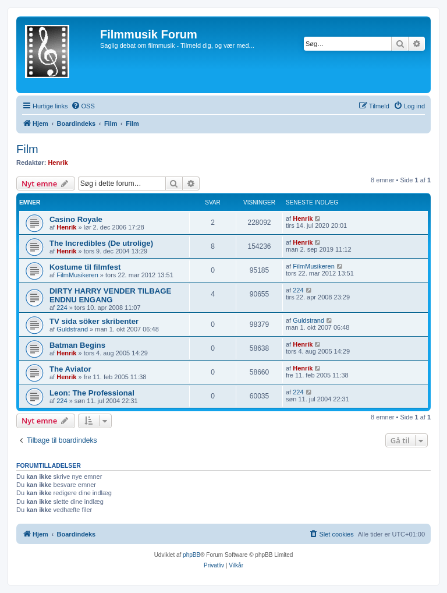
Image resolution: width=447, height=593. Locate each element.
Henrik (58, 162)
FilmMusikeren (77, 274)
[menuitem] (83, 106)
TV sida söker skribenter (94, 321)
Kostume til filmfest (84, 267)
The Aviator (70, 369)
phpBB (191, 555)
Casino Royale (75, 219)
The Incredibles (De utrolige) (101, 243)
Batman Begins (77, 345)
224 (61, 307)
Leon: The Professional (91, 393)
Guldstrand (72, 329)
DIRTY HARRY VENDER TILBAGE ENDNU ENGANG (110, 295)
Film (27, 149)
